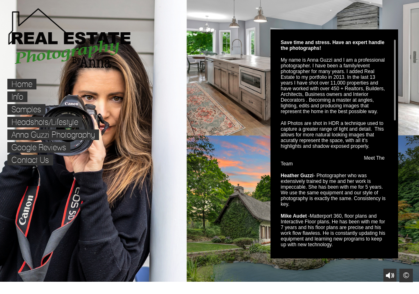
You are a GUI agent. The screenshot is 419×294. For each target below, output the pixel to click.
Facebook (6, 288)
